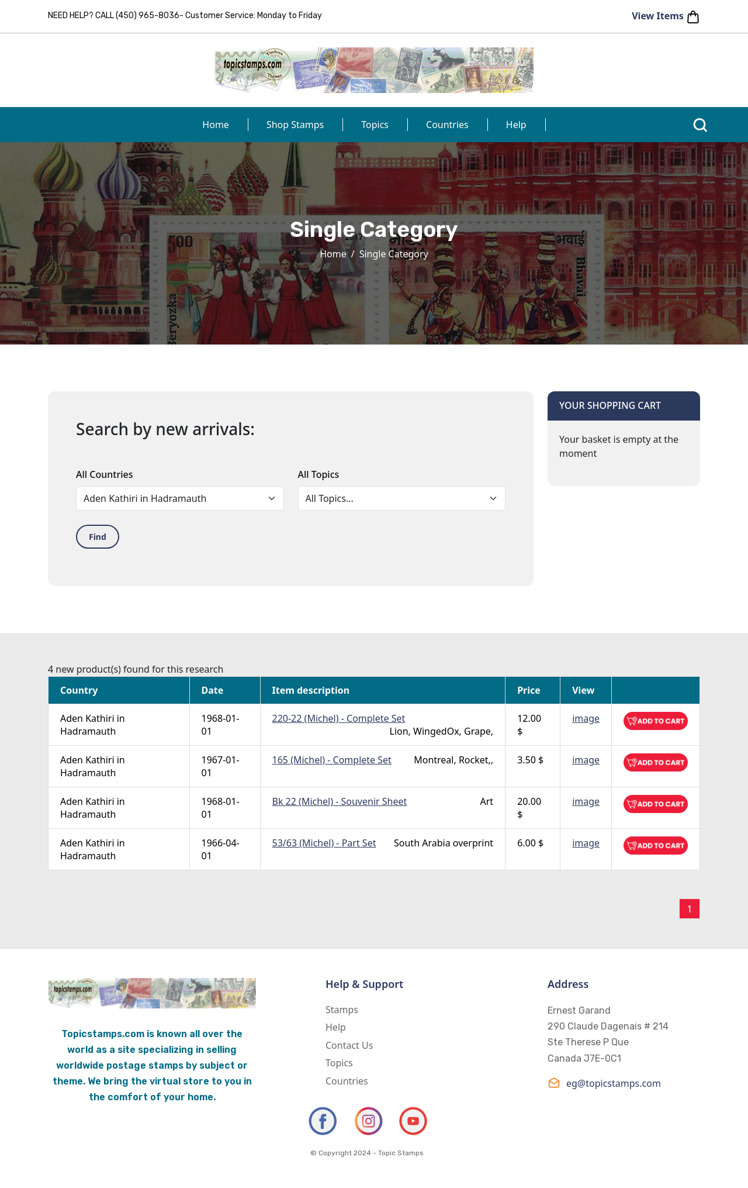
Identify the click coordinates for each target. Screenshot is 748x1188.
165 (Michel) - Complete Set (332, 759)
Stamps (341, 1009)
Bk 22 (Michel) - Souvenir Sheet (339, 801)
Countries (447, 124)
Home (215, 124)
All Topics (319, 474)
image (586, 718)
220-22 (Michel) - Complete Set (339, 718)
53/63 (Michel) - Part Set (324, 842)
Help (516, 124)
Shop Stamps (295, 124)
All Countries (104, 474)
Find (97, 536)
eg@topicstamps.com (604, 1083)
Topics (375, 124)
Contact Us (349, 1045)
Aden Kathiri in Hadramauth (92, 725)
